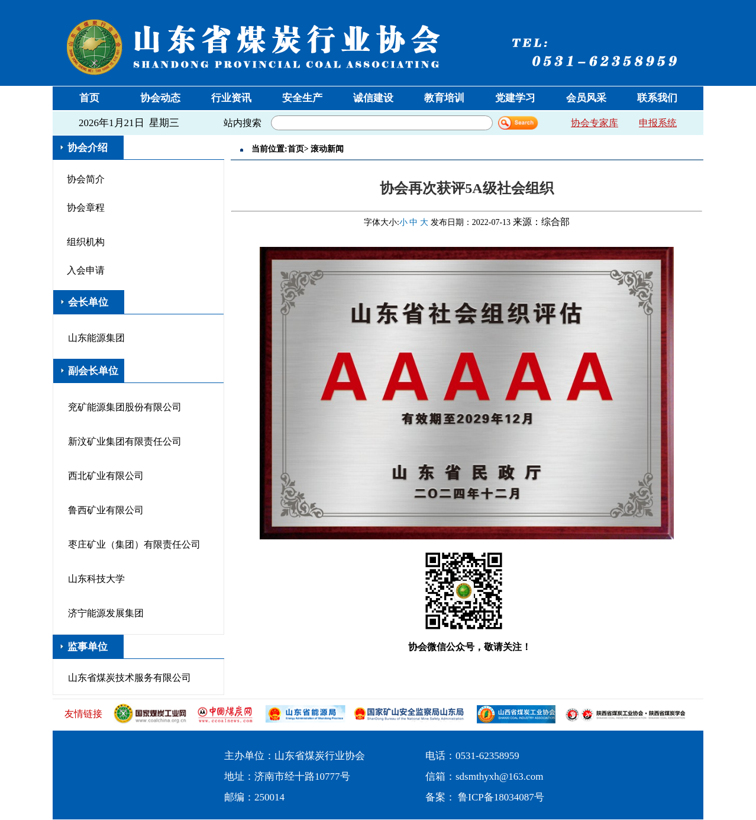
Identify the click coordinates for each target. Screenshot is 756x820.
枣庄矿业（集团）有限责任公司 (134, 544)
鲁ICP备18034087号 (501, 797)
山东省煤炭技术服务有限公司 (129, 678)
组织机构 (86, 242)
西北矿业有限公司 (106, 476)
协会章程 (86, 207)
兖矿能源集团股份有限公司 (125, 407)
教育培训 (444, 98)
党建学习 (515, 98)
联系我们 (657, 98)
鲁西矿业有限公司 (106, 510)
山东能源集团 (96, 338)
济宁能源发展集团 (106, 613)
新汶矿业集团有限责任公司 (125, 441)
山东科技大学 (96, 579)
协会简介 (86, 179)
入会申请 (86, 270)
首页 (89, 98)
